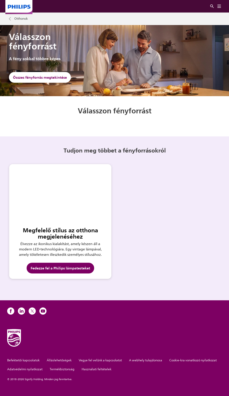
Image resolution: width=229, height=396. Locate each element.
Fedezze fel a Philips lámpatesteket (60, 268)
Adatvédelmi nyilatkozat (24, 369)
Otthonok (21, 19)
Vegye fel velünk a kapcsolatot (100, 360)
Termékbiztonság (62, 369)
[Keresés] (212, 6)
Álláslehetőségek (59, 360)
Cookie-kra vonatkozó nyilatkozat (193, 360)
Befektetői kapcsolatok (23, 360)
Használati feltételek (96, 369)
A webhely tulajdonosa (145, 360)
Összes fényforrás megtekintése (40, 77)
